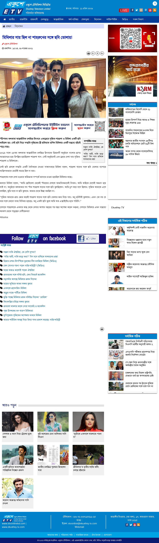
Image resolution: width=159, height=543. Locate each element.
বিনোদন (19, 26)
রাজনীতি (23, 19)
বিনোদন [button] (98, 19)
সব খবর (152, 163)
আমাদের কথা (52, 534)
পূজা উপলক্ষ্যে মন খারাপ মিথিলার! (18, 310)
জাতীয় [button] (13, 19)
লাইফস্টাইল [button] (113, 19)
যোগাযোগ (108, 534)
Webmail (79, 527)
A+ (102, 53)
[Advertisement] (53, 370)
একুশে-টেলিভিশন (64, 540)
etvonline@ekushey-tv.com (82, 523)
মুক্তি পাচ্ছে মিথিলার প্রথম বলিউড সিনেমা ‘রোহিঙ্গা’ (26, 297)
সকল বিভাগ (139, 19)
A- (93, 53)
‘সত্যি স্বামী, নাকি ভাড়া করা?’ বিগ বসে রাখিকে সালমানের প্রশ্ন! (93, 156)
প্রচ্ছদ (7, 26)
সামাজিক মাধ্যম (82, 534)
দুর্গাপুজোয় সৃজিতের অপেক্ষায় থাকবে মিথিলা (22, 315)
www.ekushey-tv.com (13, 527)
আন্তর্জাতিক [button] (59, 19)
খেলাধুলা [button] (86, 19)
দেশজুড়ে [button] (45, 19)
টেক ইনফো (96, 534)
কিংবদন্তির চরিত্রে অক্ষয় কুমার (16, 301)
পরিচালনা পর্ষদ (67, 534)
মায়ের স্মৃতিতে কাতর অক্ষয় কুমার (18, 283)
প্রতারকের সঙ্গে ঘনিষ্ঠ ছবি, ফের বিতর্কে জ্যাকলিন (24, 274)
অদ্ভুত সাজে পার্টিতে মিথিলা (15, 292)
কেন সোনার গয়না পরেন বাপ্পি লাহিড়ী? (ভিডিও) (24, 265)
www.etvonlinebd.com (13, 523)
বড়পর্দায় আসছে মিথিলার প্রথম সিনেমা (20, 279)
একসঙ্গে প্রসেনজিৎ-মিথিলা (15, 288)
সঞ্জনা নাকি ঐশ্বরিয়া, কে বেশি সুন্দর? (93, 148)
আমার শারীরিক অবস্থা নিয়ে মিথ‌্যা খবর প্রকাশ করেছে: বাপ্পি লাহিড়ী (32, 319)
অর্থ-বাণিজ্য (73, 19)
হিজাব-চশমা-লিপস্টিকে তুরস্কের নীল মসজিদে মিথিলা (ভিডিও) (30, 261)
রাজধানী (34, 19)
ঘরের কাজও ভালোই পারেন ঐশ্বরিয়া (19, 270)
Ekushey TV (117, 207)
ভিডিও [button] (126, 19)
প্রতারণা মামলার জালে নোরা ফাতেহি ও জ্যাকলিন (24, 306)
